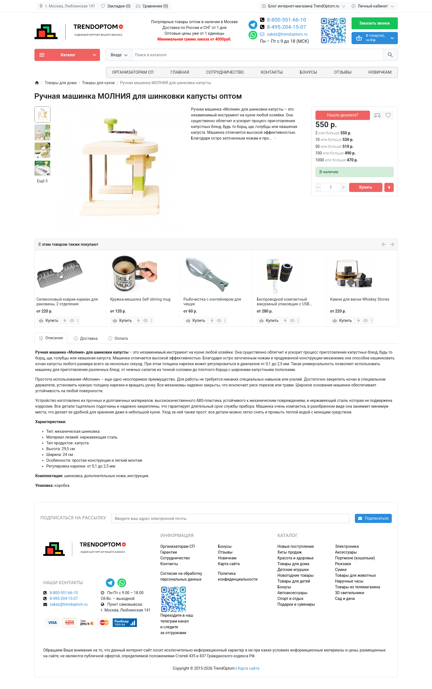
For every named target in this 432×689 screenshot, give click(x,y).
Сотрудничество (175, 558)
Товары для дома (293, 564)
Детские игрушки (293, 569)
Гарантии (168, 552)
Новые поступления (295, 546)
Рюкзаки (343, 564)
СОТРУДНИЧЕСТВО (225, 72)
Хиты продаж (289, 552)
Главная (180, 72)
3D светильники (349, 593)
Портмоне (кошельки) (355, 558)
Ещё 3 (42, 181)
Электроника (347, 546)
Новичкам (379, 72)
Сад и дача (345, 598)
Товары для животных (355, 575)
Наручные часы (349, 581)
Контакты (272, 72)
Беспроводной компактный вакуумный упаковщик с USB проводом (283, 301)
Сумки (341, 569)
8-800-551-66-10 (286, 20)
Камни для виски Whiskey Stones (359, 299)
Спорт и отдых (290, 598)
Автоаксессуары (292, 593)
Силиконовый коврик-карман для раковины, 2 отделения (67, 301)
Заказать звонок (374, 23)
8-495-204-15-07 (286, 27)
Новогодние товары (295, 575)
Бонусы (308, 72)
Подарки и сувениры (296, 604)
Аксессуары (346, 552)
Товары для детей (293, 581)
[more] (78, 320)
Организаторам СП (177, 546)
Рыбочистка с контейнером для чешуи (212, 301)
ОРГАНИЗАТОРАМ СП (132, 72)
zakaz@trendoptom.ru (284, 34)
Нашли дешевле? (342, 115)
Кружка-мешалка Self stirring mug (140, 299)
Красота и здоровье (295, 558)
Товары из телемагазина (357, 587)
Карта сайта (229, 564)
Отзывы (342, 72)
